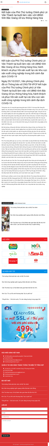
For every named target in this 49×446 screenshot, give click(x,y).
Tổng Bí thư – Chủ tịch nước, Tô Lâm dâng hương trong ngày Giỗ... (21, 299)
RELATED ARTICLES (7, 203)
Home (3, 7)
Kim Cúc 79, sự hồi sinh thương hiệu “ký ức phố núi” (17, 293)
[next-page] (5, 230)
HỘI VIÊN (6, 239)
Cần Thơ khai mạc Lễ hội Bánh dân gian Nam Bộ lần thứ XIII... (20, 288)
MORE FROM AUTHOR (19, 203)
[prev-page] (3, 230)
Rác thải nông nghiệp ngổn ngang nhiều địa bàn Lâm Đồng (27, 215)
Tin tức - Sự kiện (9, 7)
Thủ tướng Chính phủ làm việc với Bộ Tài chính (23, 207)
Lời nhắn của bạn (24, 426)
